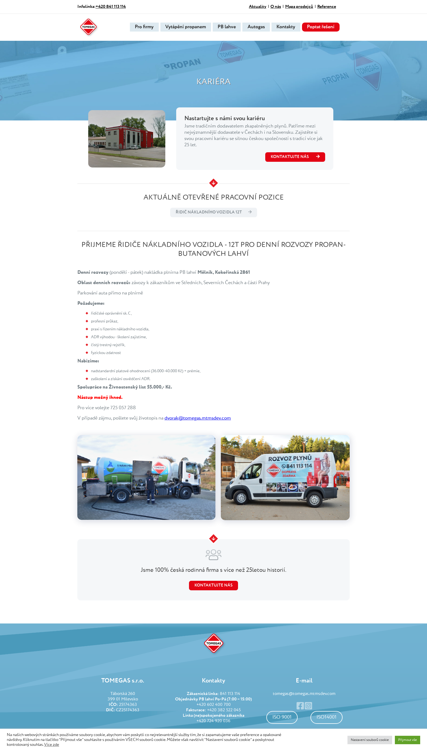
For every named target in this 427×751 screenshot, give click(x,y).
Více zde (51, 745)
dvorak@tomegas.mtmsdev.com (197, 418)
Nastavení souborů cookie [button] (370, 740)
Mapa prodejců (299, 7)
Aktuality (257, 7)
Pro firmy (140, 27)
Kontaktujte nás (213, 585)
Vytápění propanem (182, 27)
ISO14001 (326, 717)
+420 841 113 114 (111, 7)
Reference (326, 7)
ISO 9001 (282, 717)
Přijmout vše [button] (407, 740)
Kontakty (285, 27)
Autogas (254, 27)
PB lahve (224, 27)
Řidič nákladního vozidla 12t (209, 212)
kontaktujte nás (295, 156)
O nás (275, 7)
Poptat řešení (321, 27)
